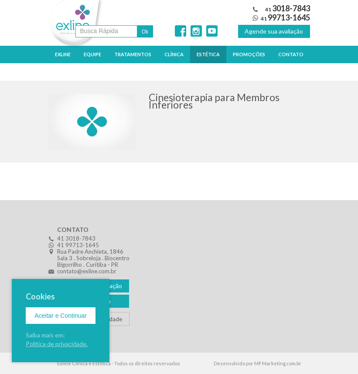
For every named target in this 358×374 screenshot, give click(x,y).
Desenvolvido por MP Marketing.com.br (257, 363)
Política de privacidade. (57, 343)
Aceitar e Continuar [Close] (60, 315)
